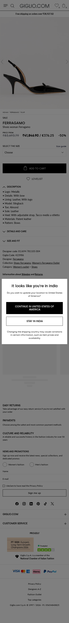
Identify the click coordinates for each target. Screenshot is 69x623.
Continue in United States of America (34, 308)
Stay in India (35, 321)
